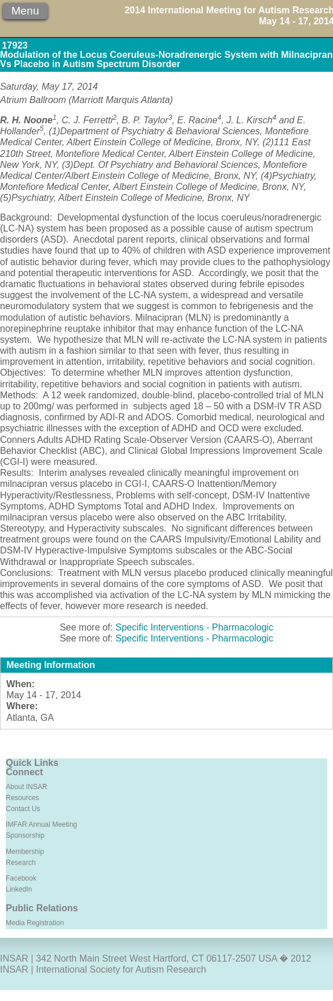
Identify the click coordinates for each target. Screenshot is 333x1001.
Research (20, 863)
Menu (25, 11)
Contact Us (23, 809)
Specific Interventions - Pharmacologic (194, 627)
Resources (22, 798)
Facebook (21, 878)
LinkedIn (19, 889)
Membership (25, 852)
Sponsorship (25, 835)
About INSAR (26, 787)
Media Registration (35, 923)
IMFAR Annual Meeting (41, 824)
